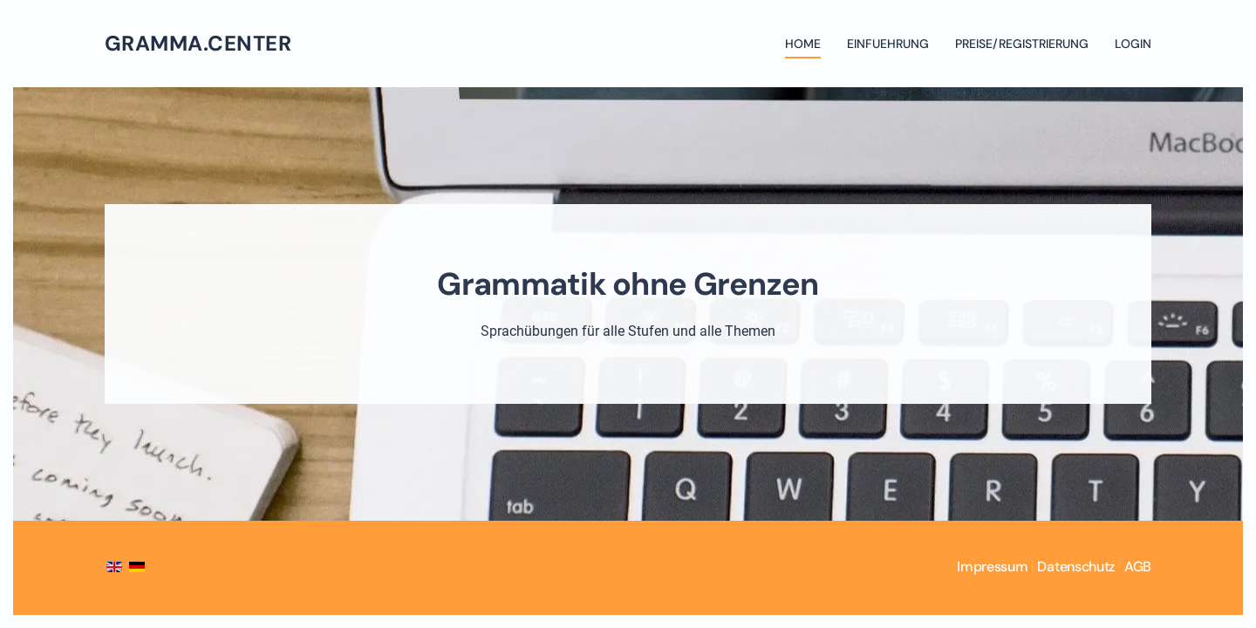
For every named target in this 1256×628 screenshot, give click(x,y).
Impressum (992, 566)
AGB (1137, 566)
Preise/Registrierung (1022, 43)
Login (1133, 43)
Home (803, 43)
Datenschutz (1075, 566)
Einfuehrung (888, 43)
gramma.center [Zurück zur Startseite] (198, 43)
